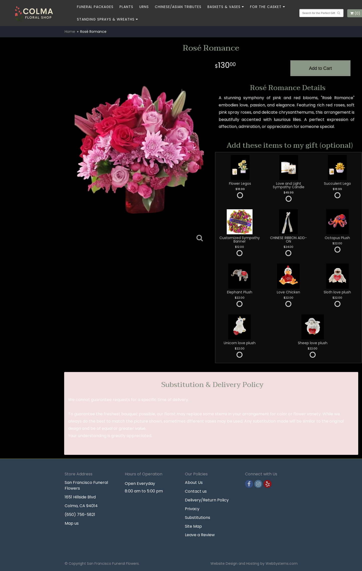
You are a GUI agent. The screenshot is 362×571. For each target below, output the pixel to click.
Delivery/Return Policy (207, 500)
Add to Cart (320, 68)
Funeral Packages (95, 6)
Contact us (196, 491)
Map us (72, 523)
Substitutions (197, 517)
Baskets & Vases (223, 6)
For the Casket (266, 6)
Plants (126, 6)
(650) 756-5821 (80, 514)
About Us (194, 482)
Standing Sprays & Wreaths (106, 19)
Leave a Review (200, 535)
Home (70, 31)
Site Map (193, 526)
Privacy (192, 509)
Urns (144, 6)
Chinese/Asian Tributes (178, 6)
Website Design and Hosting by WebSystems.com (254, 563)
